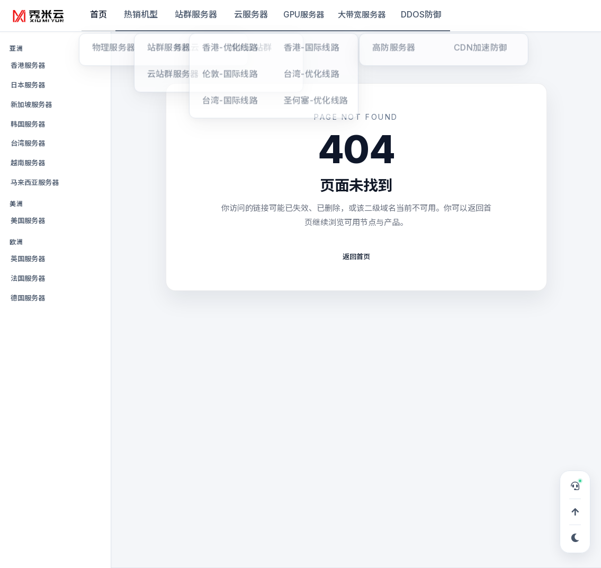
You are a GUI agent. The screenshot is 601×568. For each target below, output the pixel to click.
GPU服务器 (303, 15)
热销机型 (141, 14)
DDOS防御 (421, 14)
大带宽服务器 (361, 15)
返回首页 (356, 256)
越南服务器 (28, 162)
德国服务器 (28, 298)
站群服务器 (196, 14)
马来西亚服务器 (35, 182)
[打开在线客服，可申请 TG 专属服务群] (575, 486)
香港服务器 (28, 65)
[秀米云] (39, 16)
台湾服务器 (28, 143)
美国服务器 (28, 220)
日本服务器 (28, 85)
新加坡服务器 (31, 104)
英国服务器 (28, 258)
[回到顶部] (575, 511)
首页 (98, 14)
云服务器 (251, 14)
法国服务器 (28, 278)
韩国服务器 (28, 124)
